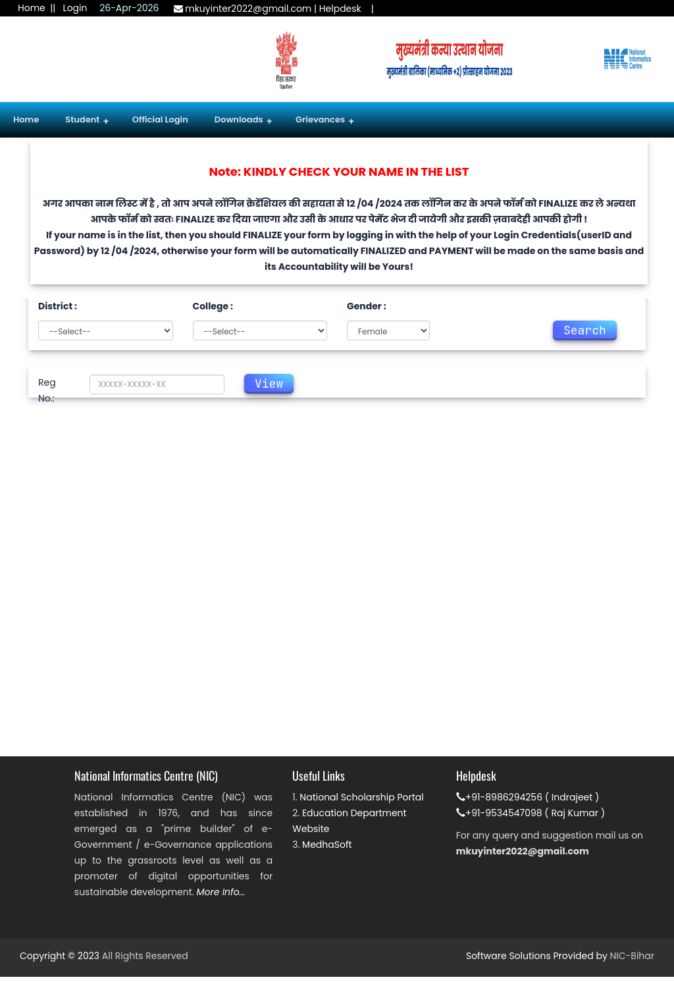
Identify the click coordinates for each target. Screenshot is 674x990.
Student (87, 121)
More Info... (221, 892)
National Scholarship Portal (361, 797)
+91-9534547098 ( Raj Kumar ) (531, 813)
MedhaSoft (327, 844)
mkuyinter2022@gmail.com (243, 8)
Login (75, 7)
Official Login (160, 119)
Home (31, 7)
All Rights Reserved (145, 955)
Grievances (325, 121)
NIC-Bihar (632, 955)
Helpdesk (340, 8)
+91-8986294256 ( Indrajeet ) (528, 797)
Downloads (243, 121)
